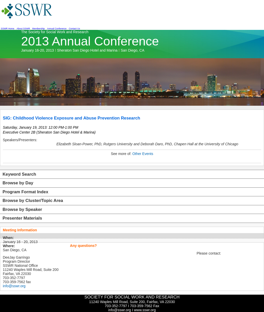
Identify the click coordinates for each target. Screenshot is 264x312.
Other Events (142, 154)
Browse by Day (18, 183)
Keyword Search (19, 174)
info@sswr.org (14, 286)
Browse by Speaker (22, 209)
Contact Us (74, 28)
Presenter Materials (22, 218)
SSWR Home (7, 28)
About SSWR (23, 28)
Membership (38, 28)
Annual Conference (56, 28)
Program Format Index (25, 191)
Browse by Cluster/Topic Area (33, 200)
